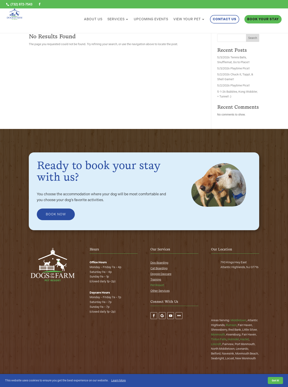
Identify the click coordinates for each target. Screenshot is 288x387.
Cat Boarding (159, 268)
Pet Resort (157, 285)
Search (252, 38)
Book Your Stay (263, 19)
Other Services (160, 291)
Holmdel (233, 339)
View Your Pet (187, 19)
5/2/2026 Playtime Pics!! (233, 85)
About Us (93, 19)
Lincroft (216, 344)
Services (116, 19)
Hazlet (244, 339)
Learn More (118, 380)
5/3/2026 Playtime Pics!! (233, 68)
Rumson (231, 325)
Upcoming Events (151, 19)
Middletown (238, 320)
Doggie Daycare (160, 274)
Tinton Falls (218, 339)
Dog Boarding (159, 262)
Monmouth (218, 334)
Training (155, 279)
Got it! (275, 380)
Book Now (56, 214)
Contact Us (224, 19)
